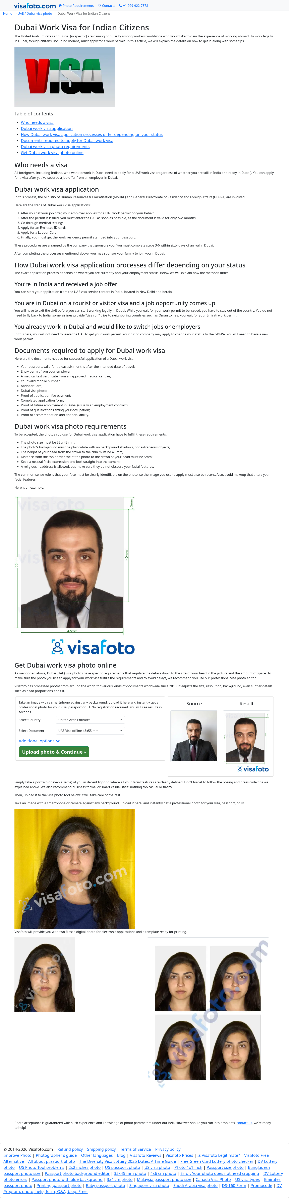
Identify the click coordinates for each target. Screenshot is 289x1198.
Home (7, 13)
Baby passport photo (105, 1185)
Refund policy (70, 1149)
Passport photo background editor (77, 1173)
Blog (121, 1155)
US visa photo (157, 1167)
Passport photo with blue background (67, 1179)
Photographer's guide (56, 1155)
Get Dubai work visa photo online (52, 152)
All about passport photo (51, 1161)
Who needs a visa (37, 122)
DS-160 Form (234, 1185)
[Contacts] (106, 5)
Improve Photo (17, 1155)
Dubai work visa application (47, 128)
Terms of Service (135, 1149)
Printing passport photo (59, 1185)
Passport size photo (225, 1167)
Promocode (261, 1185)
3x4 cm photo (119, 1179)
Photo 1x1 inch (188, 1167)
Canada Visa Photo (213, 1179)
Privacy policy (167, 1149)
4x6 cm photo (163, 1173)
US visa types (247, 1179)
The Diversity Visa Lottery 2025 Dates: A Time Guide (127, 1161)
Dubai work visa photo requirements (55, 146)
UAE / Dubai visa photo (35, 13)
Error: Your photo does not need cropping (219, 1173)
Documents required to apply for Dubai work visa (67, 140)
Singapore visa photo (149, 1185)
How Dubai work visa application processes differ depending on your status (92, 134)
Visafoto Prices (179, 1155)
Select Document (31, 730)
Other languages (97, 1155)
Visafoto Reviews (145, 1155)
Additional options (39, 741)
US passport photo (122, 1167)
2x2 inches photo (84, 1167)
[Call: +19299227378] (133, 5)
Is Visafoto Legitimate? (218, 1155)
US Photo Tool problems (41, 1167)
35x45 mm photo (130, 1173)
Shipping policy (101, 1149)
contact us (244, 1123)
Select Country (30, 720)
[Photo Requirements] (76, 5)
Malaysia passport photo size (164, 1179)
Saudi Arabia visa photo (195, 1185)
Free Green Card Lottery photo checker (216, 1161)
